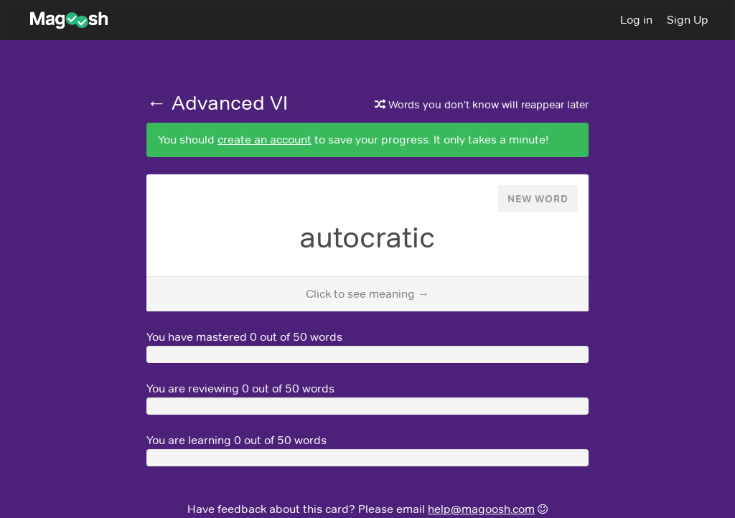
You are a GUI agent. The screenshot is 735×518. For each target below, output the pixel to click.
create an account (264, 139)
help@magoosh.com (481, 509)
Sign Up (687, 20)
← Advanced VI (217, 102)
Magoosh (61, 20)
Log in (636, 20)
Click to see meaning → (367, 294)
